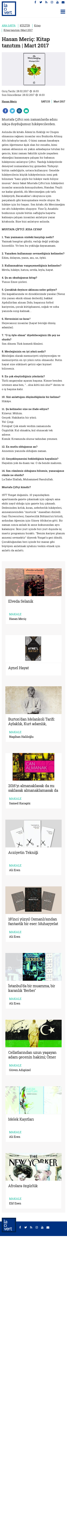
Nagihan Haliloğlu (21, 736)
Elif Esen (15, 1203)
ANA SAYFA (9, 25)
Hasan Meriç (9, 101)
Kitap (37, 25)
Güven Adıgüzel (20, 1070)
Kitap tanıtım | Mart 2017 (18, 30)
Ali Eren (14, 870)
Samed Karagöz (19, 803)
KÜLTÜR (25, 25)
